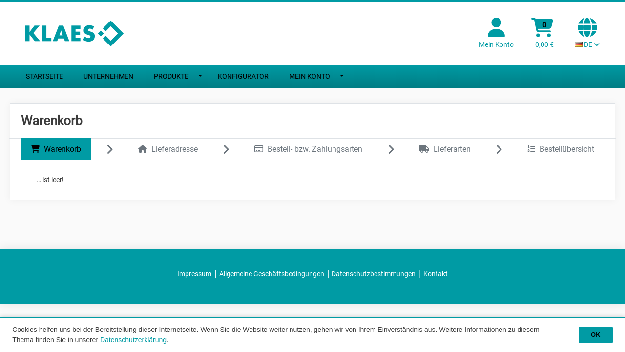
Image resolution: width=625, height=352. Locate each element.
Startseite (44, 76)
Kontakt (435, 274)
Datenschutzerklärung (133, 340)
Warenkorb (56, 149)
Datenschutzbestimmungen (374, 274)
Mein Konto (309, 76)
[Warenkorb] (544, 34)
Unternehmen (108, 76)
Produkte (171, 76)
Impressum (194, 274)
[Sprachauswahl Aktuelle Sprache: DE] (587, 34)
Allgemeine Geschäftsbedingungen (271, 274)
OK (595, 334)
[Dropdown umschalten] (200, 76)
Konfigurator (243, 76)
